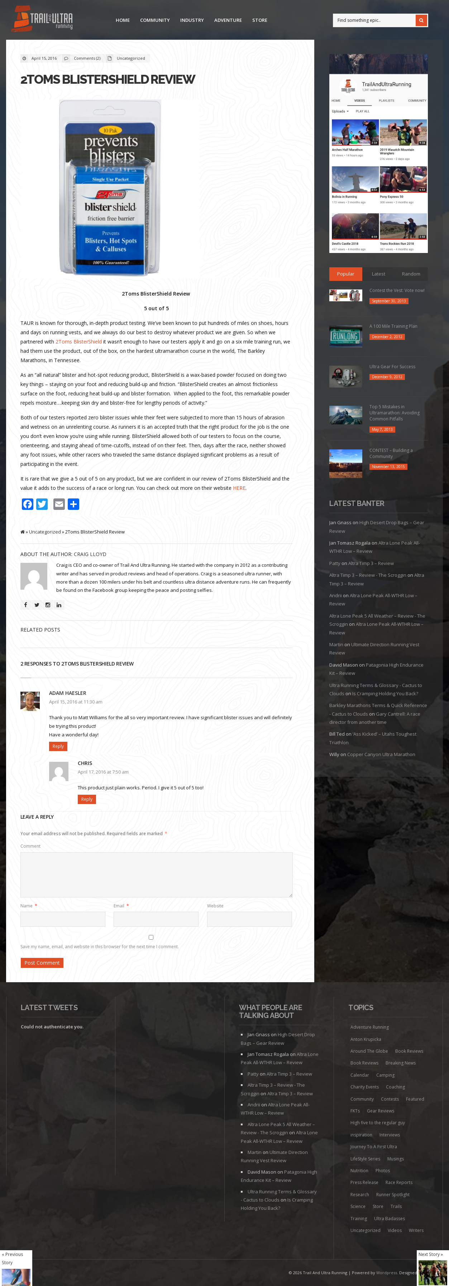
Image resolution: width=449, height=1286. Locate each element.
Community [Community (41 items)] (362, 1099)
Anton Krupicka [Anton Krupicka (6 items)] (365, 1039)
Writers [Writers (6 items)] (416, 1230)
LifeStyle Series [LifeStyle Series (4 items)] (365, 1159)
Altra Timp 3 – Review (371, 563)
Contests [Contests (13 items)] (390, 1099)
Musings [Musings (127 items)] (395, 1159)
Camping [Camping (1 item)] (385, 1075)
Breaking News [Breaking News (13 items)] (401, 1063)
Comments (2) (87, 58)
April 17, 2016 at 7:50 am (103, 772)
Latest (378, 274)
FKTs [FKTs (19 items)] (355, 1111)
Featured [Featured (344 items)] (415, 1099)
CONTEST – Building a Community (391, 453)
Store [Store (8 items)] (378, 1206)
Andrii (335, 595)
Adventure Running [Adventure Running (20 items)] (369, 1027)
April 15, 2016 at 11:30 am (75, 701)
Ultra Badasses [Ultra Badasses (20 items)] (389, 1219)
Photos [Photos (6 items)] (383, 1171)
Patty (334, 563)
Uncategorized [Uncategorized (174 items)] (365, 1230)
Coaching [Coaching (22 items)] (395, 1087)
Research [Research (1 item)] (359, 1195)
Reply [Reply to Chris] (86, 799)
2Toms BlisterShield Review (107, 79)
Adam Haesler (67, 693)
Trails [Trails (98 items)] (396, 1206)
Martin (336, 644)
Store (259, 20)
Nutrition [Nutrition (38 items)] (359, 1171)
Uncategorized (131, 58)
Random (411, 274)
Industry (192, 20)
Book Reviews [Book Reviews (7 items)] (409, 1051)
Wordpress (386, 1272)
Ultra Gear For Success (392, 367)
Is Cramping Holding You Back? (385, 693)
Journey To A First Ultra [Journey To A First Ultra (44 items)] (373, 1147)
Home (123, 20)
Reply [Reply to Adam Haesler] (58, 746)
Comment (30, 846)
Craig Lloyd (90, 554)
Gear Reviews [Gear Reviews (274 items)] (380, 1111)
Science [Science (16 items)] (358, 1206)
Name (28, 906)
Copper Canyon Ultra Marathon (381, 754)
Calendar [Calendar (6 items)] (359, 1075)
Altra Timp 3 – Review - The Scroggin (367, 575)
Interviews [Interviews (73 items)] (389, 1135)
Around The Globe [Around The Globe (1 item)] (369, 1051)
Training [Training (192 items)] (358, 1219)
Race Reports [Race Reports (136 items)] (399, 1182)
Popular (345, 274)
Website (215, 906)
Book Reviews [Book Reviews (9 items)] (364, 1063)
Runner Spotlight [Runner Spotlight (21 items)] (393, 1195)
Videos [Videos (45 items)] (395, 1230)
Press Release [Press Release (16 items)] (364, 1182)
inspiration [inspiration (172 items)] (361, 1135)
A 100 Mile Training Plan (393, 326)
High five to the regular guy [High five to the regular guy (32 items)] (377, 1123)
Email (121, 906)
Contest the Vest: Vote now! (397, 290)
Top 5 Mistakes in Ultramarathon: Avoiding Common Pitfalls (394, 413)
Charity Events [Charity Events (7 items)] (364, 1087)
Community (155, 20)
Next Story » (431, 1254)
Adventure (228, 20)
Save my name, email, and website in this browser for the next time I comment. (99, 947)
